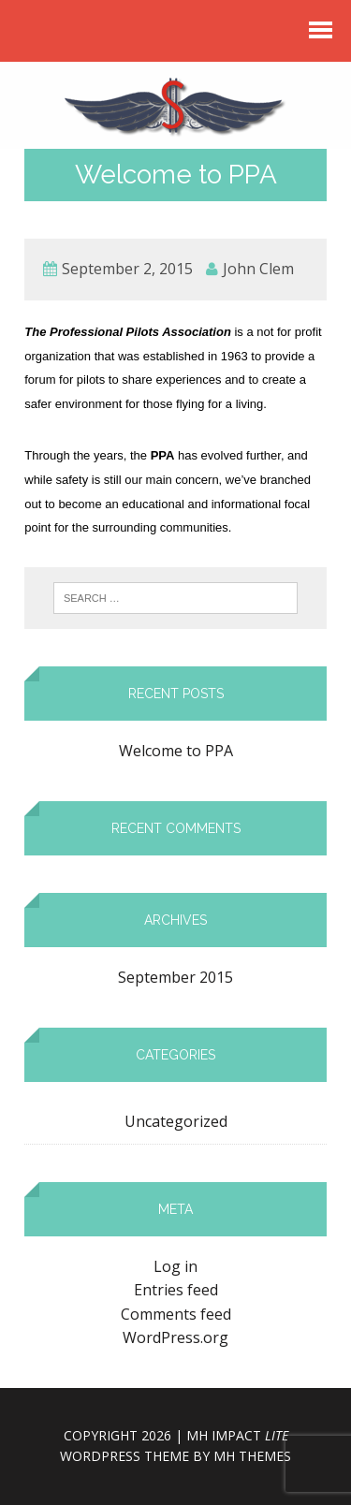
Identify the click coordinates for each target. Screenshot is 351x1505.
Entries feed (176, 1289)
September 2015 (175, 977)
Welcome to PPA (176, 750)
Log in (175, 1266)
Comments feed (176, 1314)
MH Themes (252, 1456)
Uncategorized (175, 1121)
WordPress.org (175, 1337)
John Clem (258, 268)
